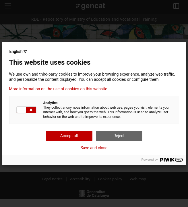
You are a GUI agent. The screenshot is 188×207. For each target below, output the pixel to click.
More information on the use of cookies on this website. (58, 89)
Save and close (94, 147)
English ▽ (18, 51)
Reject (119, 135)
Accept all (69, 135)
